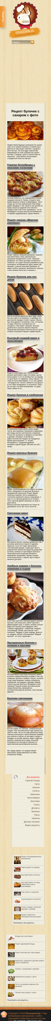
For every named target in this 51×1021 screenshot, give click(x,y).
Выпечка (36, 811)
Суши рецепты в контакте (31, 899)
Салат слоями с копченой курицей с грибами (31, 908)
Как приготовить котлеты (30, 875)
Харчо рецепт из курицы (30, 867)
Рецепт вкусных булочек (22, 453)
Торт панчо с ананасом (30, 892)
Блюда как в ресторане (24, 936)
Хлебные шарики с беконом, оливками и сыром (24, 567)
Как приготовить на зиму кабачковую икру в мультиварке (30, 884)
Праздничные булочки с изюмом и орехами (22, 644)
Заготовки (35, 801)
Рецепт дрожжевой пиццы (25, 944)
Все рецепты (33, 777)
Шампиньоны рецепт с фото (26, 977)
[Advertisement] (25, 75)
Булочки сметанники (20, 698)
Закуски (36, 787)
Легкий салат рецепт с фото (25, 993)
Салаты (36, 791)
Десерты (35, 808)
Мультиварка (33, 797)
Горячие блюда (32, 780)
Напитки (36, 818)
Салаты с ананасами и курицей (27, 969)
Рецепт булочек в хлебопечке (25, 395)
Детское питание (32, 822)
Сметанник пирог (17, 513)
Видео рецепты (32, 825)
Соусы (37, 804)
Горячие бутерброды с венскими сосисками (21, 166)
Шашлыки (35, 794)
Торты (37, 815)
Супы (37, 784)
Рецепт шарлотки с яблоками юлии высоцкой (31, 916)
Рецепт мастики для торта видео (27, 953)
